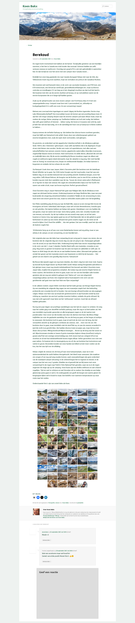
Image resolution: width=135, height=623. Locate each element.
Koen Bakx (30, 6)
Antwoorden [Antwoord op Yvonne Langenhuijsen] (47, 561)
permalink (80, 502)
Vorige (29, 45)
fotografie (51, 502)
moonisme (45, 532)
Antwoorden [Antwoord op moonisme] (47, 540)
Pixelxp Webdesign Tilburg (51, 515)
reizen (57, 502)
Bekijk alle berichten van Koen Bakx (54, 517)
